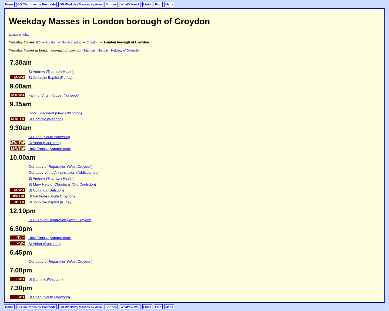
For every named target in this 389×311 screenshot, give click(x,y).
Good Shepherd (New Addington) (55, 113)
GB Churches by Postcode (36, 4)
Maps (169, 4)
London (51, 42)
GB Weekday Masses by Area (80, 4)
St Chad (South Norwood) (49, 137)
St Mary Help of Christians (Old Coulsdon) (62, 184)
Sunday (103, 50)
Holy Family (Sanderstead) (49, 149)
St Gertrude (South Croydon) (51, 196)
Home (9, 4)
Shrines (111, 4)
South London (71, 42)
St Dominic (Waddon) (45, 119)
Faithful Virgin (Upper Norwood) (53, 95)
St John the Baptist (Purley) (50, 78)
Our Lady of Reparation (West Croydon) (60, 167)
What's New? (130, 4)
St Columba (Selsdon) (46, 190)
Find (158, 4)
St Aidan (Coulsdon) (44, 143)
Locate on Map (19, 34)
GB (38, 42)
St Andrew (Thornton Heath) (50, 72)
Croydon (92, 42)
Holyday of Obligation (125, 50)
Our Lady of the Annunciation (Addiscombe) (63, 172)
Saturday (89, 50)
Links (147, 4)
